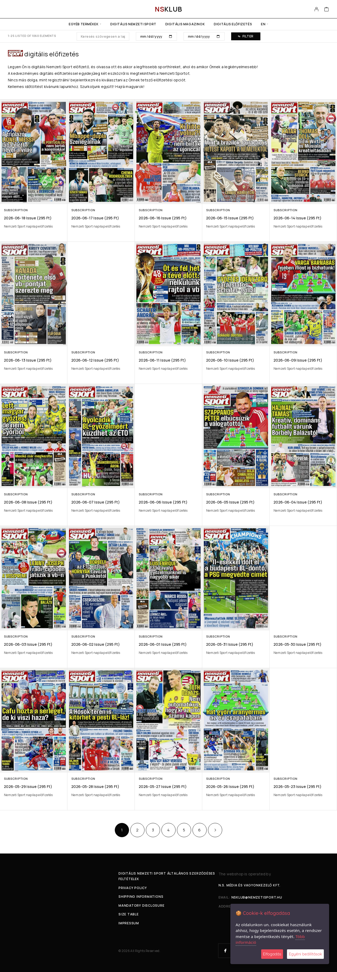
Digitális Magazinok (185, 24)
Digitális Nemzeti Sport (133, 24)
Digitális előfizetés (233, 24)
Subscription (16, 210)
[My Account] (316, 9)
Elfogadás (272, 953)
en (263, 24)
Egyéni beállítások (305, 953)
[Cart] (326, 10)
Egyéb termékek (83, 24)
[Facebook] (225, 951)
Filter (246, 36)
